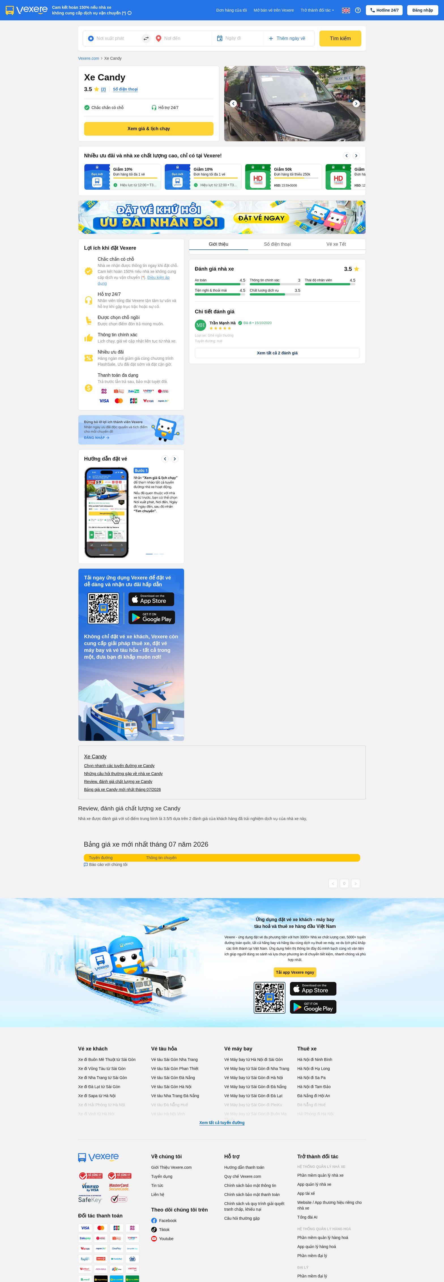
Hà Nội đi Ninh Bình (314, 974)
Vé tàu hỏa (164, 964)
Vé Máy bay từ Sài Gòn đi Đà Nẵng (255, 1002)
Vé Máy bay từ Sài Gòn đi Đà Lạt (253, 1011)
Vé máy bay (238, 964)
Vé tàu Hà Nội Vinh (168, 1029)
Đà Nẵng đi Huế (311, 1020)
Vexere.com (88, 58)
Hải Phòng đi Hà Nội (315, 1029)
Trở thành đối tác (318, 10)
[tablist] (277, 244)
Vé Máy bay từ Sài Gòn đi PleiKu (253, 1020)
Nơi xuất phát (110, 38)
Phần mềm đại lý (312, 1170)
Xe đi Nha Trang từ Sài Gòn (102, 992)
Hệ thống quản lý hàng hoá (324, 1144)
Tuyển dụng (161, 1091)
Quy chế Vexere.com (242, 1091)
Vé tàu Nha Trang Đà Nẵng (175, 1011)
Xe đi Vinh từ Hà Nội (96, 1029)
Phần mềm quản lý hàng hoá (322, 1152)
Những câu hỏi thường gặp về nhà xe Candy (123, 688)
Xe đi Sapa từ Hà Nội (97, 1011)
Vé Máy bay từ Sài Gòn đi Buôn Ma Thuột (255, 1032)
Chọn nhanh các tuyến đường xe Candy (119, 681)
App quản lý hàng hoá (316, 1161)
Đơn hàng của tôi (231, 10)
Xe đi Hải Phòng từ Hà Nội (101, 1020)
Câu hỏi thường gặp (242, 1133)
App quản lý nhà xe (314, 1099)
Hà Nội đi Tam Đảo (314, 1002)
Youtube (166, 1154)
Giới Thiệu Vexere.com (171, 1082)
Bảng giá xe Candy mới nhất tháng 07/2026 (122, 704)
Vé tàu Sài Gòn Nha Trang (174, 974)
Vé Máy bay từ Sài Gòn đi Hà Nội (253, 992)
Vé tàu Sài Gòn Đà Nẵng (173, 992)
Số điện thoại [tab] (277, 244)
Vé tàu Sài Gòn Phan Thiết (174, 983)
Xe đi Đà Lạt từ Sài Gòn (99, 1002)
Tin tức (157, 1100)
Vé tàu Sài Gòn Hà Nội (171, 1002)
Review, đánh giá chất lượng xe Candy (118, 696)
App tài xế (306, 1108)
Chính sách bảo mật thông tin (250, 1100)
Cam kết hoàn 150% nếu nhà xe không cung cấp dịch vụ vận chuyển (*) (89, 10)
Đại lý (302, 1183)
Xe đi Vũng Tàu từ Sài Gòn (102, 983)
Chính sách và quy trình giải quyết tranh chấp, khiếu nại (254, 1121)
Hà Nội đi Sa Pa (311, 992)
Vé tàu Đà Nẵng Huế (169, 1020)
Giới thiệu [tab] (218, 244)
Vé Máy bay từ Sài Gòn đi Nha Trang (256, 983)
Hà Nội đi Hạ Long (313, 983)
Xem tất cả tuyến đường (221, 1037)
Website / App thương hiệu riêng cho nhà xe (329, 1120)
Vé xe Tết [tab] (336, 244)
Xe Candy (95, 672)
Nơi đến (172, 38)
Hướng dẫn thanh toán (244, 1082)
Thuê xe (307, 964)
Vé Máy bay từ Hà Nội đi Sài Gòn (253, 974)
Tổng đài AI (307, 1132)
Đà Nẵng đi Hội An (313, 1011)
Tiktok (164, 1144)
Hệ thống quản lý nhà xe (321, 1082)
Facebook (167, 1135)
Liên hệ (157, 1109)
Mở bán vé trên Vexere (274, 10)
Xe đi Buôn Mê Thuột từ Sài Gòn (107, 974)
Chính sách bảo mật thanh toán (252, 1109)
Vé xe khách (93, 964)
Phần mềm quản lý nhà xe (320, 1090)
